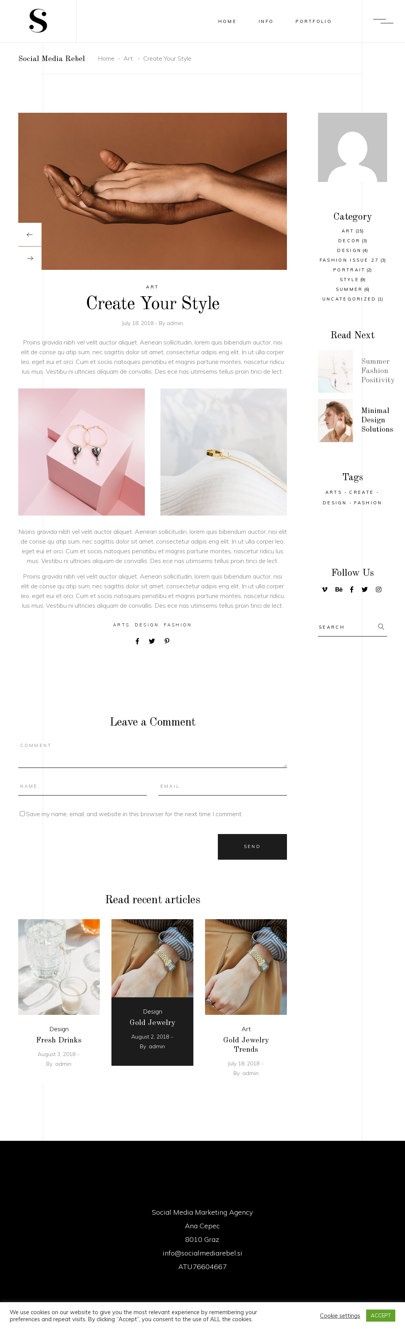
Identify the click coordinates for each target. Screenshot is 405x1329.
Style (350, 279)
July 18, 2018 (138, 323)
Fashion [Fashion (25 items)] (368, 502)
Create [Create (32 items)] (361, 492)
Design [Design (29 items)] (335, 502)
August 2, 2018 (150, 1036)
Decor (349, 240)
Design (147, 625)
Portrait (349, 270)
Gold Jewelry (153, 1023)
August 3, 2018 (56, 1054)
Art (128, 58)
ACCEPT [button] (381, 1315)
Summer (349, 289)
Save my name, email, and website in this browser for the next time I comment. (134, 814)
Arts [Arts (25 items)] (333, 492)
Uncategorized (349, 299)
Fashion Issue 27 (349, 260)
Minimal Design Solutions (377, 422)
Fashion (178, 625)
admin (175, 323)
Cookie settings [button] (340, 1315)
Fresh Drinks (59, 1040)
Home (106, 58)
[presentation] (30, 234)
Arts (121, 625)
